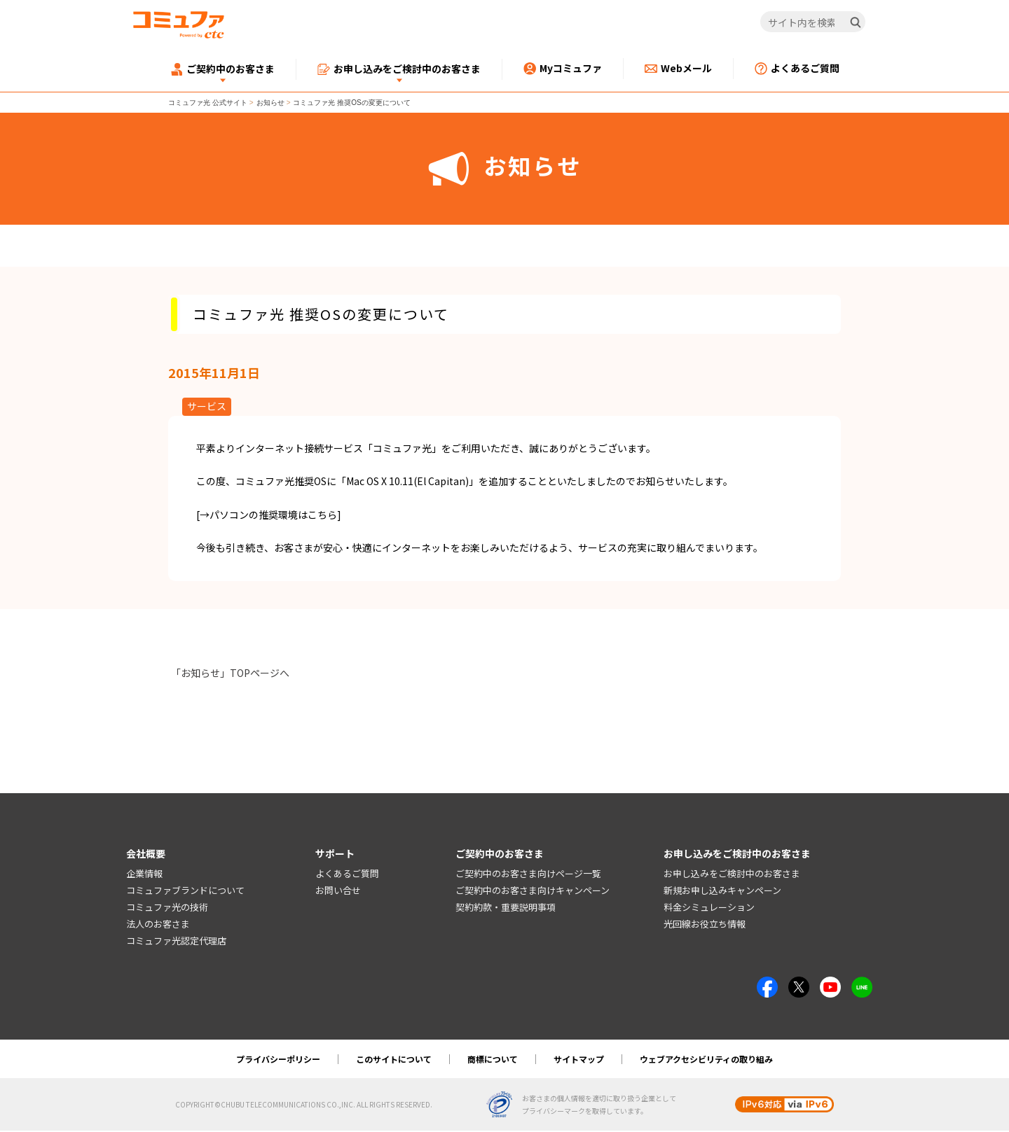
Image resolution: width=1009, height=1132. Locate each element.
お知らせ (270, 102)
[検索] (855, 22)
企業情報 (144, 874)
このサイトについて (394, 1060)
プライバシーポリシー (278, 1060)
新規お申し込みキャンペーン (722, 891)
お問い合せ (338, 891)
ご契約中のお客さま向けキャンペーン (532, 891)
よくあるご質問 (347, 874)
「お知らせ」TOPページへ (230, 673)
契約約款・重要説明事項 (505, 907)
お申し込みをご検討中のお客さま (732, 874)
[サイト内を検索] (813, 22)
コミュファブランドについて (185, 891)
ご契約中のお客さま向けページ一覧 (528, 874)
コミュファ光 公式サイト (207, 102)
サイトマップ (579, 1060)
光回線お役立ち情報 (705, 924)
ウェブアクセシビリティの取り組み (706, 1060)
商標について (492, 1060)
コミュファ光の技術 (167, 907)
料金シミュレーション (709, 907)
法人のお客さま (158, 924)
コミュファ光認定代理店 (176, 941)
